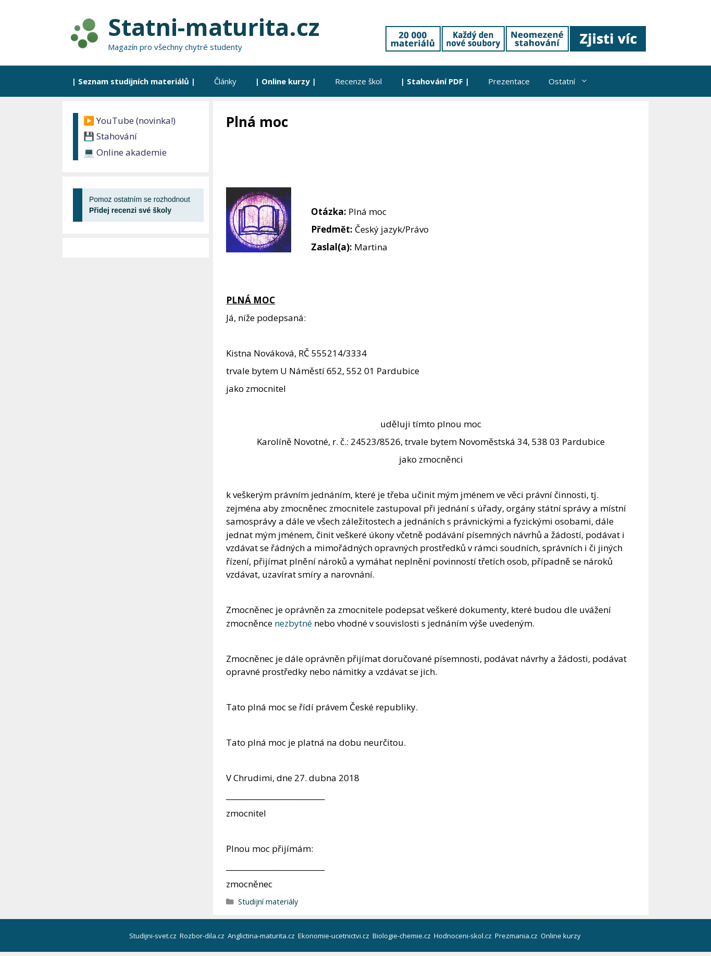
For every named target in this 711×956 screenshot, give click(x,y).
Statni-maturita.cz (213, 27)
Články (225, 81)
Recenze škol (358, 81)
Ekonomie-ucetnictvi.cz (334, 935)
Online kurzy (561, 935)
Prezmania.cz (517, 935)
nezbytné (293, 623)
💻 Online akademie (125, 152)
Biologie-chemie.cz (402, 935)
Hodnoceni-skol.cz (463, 935)
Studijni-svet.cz (153, 935)
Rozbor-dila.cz (203, 935)
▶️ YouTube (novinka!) (129, 120)
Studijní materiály (268, 902)
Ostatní (572, 81)
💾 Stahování (110, 136)
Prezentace (509, 81)
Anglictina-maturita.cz (262, 935)
